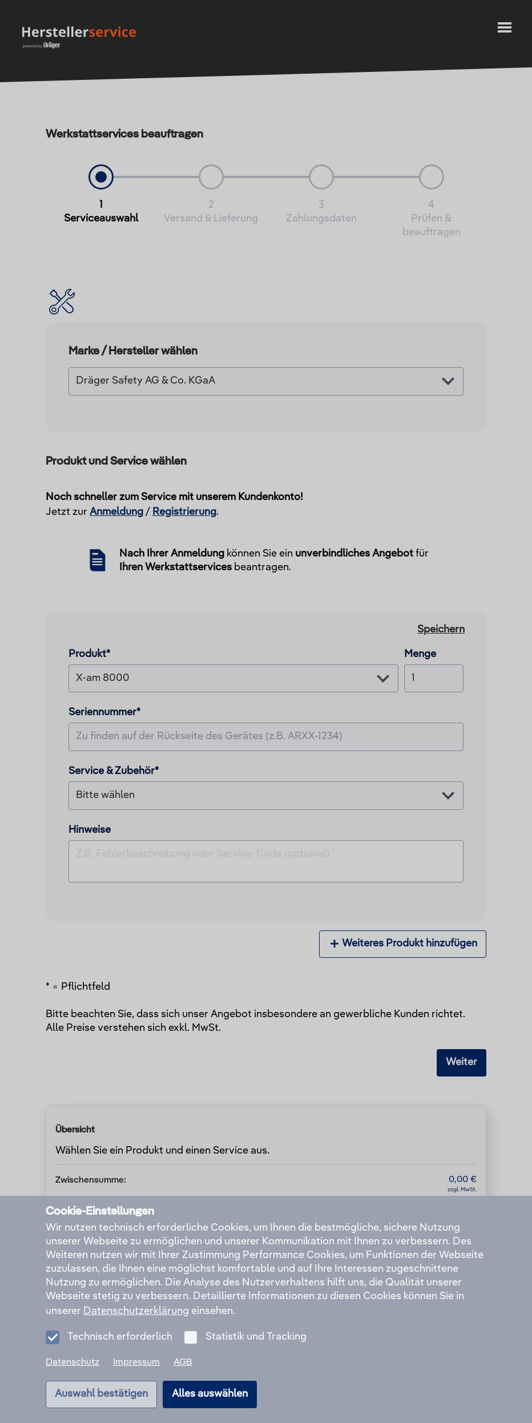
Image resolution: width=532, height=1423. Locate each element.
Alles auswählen (210, 1394)
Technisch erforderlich (119, 1337)
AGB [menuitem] (183, 1362)
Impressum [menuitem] (136, 1362)
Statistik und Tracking (256, 1337)
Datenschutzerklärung (136, 1311)
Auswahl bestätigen (101, 1394)
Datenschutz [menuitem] (72, 1362)
